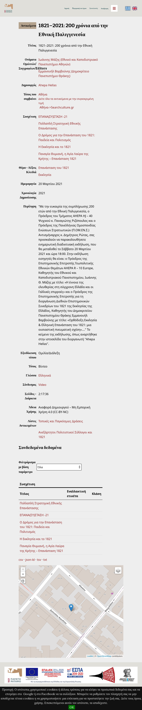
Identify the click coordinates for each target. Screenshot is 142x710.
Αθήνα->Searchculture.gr (57, 107)
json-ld (30, 560)
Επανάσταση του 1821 (53, 168)
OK (72, 707)
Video (42, 385)
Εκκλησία (44, 175)
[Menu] (114, 8)
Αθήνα (42, 94)
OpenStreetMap (104, 656)
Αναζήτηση (104, 8)
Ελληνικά (44, 375)
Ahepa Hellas (47, 85)
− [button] (23, 574)
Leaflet (90, 656)
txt (45, 560)
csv (21, 560)
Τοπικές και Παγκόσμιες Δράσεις (60, 421)
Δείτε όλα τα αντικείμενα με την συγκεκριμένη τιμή (66, 101)
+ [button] (23, 569)
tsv (39, 560)
